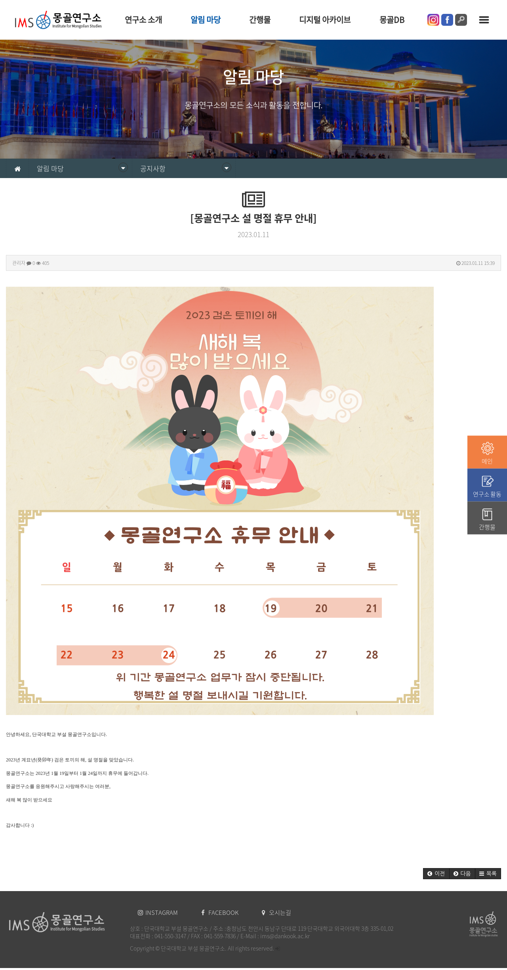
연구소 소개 (143, 19)
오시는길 (276, 912)
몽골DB (391, 19)
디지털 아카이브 (325, 19)
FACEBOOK (220, 912)
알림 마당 (206, 19)
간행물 (260, 19)
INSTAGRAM (158, 912)
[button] (436, 873)
